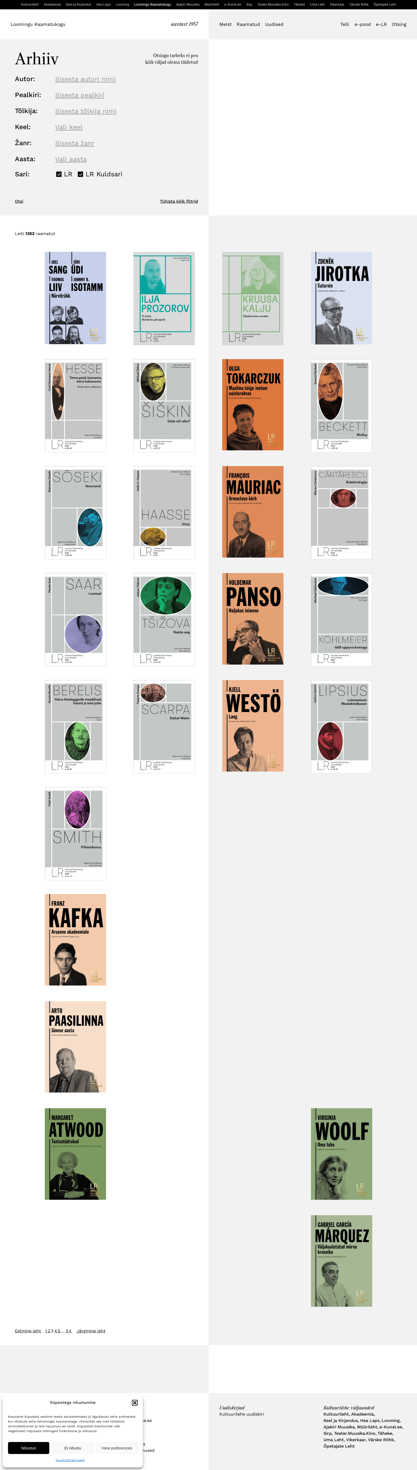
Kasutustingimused (70, 1460)
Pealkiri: (28, 95)
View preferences (117, 1448)
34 (69, 1330)
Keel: (23, 127)
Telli (344, 24)
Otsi (19, 201)
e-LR (381, 24)
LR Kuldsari (104, 174)
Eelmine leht (28, 1330)
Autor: (25, 79)
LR (68, 174)
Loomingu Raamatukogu (38, 24)
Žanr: (23, 143)
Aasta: (25, 159)
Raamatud (248, 24)
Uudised (274, 24)
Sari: (22, 174)
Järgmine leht (91, 1330)
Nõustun (28, 1448)
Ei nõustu (72, 1448)
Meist (225, 24)
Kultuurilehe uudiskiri (241, 1414)
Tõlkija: (26, 111)
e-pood (363, 24)
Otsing (399, 24)
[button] (134, 1402)
